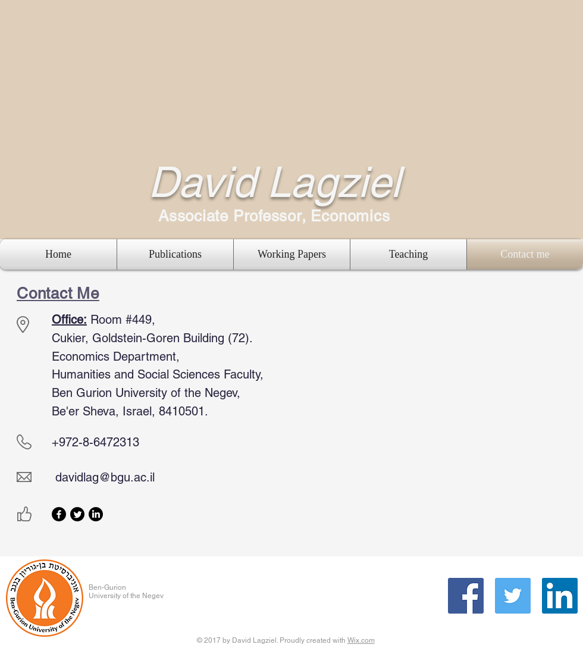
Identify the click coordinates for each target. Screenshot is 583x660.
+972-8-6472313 (95, 442)
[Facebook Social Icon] (466, 596)
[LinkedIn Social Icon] (560, 596)
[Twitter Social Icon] (513, 596)
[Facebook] (59, 514)
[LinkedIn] (96, 514)
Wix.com (361, 640)
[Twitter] (77, 514)
